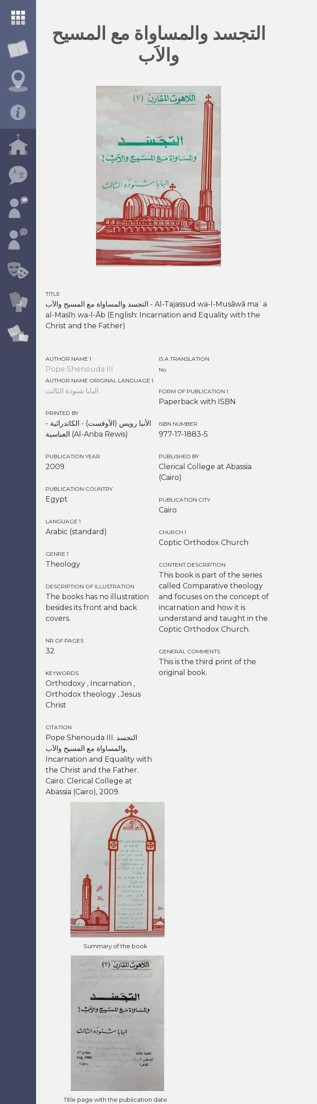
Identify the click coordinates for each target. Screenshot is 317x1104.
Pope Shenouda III (79, 369)
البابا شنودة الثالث (72, 391)
